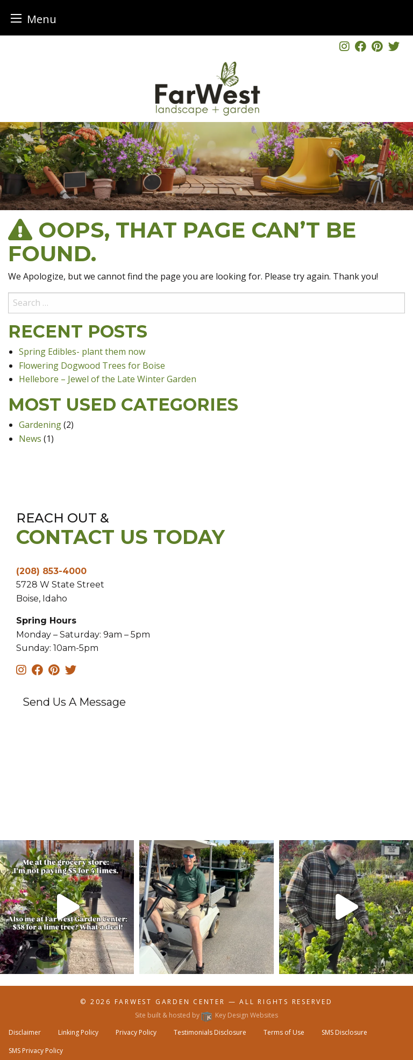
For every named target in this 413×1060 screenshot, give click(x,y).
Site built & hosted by (206, 1015)
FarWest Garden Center (172, 1001)
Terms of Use (284, 1032)
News (30, 439)
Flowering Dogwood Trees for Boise (92, 365)
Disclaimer (25, 1032)
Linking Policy (78, 1032)
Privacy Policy (136, 1032)
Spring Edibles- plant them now (82, 351)
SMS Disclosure (344, 1032)
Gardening (40, 425)
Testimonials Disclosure (210, 1032)
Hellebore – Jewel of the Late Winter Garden (107, 379)
